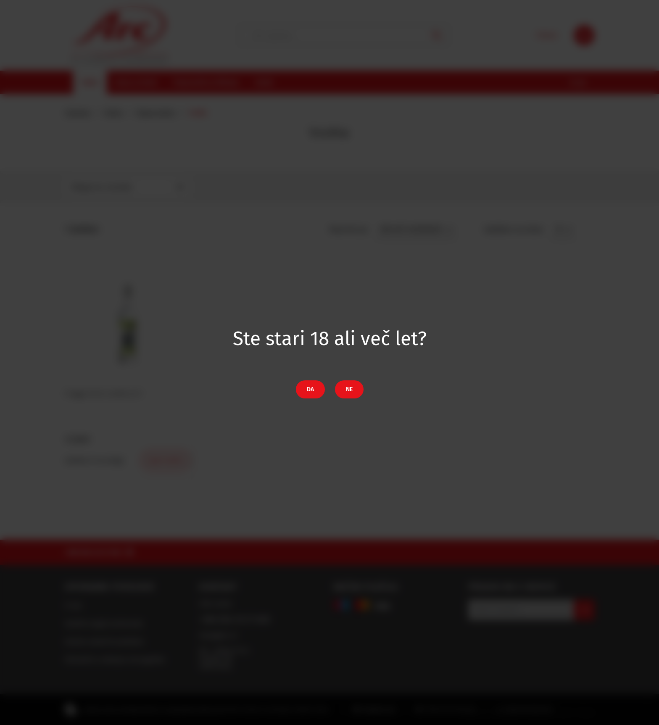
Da (310, 389)
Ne (349, 389)
